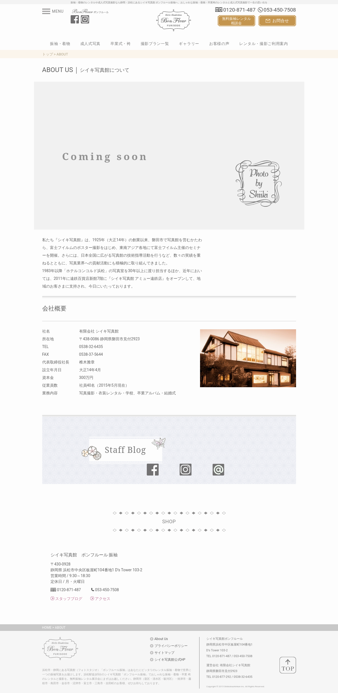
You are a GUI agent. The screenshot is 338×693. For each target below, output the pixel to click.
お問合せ (277, 20)
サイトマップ (164, 653)
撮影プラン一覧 (155, 43)
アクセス (102, 598)
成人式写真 (90, 43)
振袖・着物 (60, 43)
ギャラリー (189, 43)
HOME (47, 628)
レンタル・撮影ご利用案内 (263, 43)
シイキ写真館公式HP (170, 660)
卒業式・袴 (120, 43)
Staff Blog (125, 449)
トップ (47, 54)
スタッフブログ (68, 598)
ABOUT (60, 628)
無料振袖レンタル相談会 (236, 21)
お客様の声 (219, 43)
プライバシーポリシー (171, 646)
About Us (161, 639)
